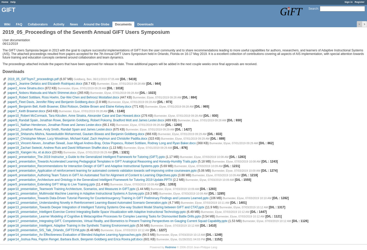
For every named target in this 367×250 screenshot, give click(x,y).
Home (5, 2)
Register (359, 2)
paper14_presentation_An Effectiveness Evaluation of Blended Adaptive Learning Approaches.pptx (74, 235)
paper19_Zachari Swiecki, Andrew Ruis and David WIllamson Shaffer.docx (58, 148)
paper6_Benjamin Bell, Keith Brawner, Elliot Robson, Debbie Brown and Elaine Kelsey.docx (69, 106)
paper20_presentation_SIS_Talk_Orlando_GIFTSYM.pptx (47, 230)
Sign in (349, 2)
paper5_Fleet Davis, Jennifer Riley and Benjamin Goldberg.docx (51, 102)
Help (13, 2)
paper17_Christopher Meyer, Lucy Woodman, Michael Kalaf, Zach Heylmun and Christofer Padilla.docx (77, 138)
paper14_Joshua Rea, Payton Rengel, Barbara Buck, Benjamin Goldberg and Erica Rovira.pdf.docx (75, 239)
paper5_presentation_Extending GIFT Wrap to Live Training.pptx (51, 184)
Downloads (145, 24)
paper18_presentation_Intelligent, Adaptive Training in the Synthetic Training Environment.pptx (72, 225)
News (74, 24)
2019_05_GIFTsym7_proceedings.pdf (33, 79)
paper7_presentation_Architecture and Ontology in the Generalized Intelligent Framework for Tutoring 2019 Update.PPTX (90, 180)
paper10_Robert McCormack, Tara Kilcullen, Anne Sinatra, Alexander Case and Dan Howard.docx (74, 115)
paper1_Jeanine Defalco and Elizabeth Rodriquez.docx (45, 83)
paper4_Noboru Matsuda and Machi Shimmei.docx (42, 93)
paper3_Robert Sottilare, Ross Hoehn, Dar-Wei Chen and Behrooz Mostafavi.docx (63, 97)
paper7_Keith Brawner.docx (26, 111)
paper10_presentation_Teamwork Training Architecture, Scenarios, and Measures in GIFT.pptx (72, 189)
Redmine (170, 247)
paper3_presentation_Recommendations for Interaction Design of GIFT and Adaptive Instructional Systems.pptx (83, 166)
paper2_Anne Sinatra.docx (26, 88)
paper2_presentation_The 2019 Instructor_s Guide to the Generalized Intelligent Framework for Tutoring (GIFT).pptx (86, 157)
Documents (123, 24)
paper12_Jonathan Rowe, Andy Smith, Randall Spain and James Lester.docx (60, 129)
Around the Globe (96, 24)
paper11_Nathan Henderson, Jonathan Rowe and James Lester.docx (54, 125)
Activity (58, 24)
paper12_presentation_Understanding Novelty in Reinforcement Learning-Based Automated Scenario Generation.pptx (87, 202)
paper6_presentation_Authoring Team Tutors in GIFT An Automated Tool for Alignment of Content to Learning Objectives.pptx (92, 175)
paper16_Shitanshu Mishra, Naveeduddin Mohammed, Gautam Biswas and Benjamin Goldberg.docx (76, 134)
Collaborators (38, 24)
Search (313, 8)
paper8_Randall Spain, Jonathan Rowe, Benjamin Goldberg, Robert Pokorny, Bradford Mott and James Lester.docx (86, 120)
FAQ (19, 24)
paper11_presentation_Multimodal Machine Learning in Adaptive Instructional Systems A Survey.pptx (76, 193)
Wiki (7, 24)
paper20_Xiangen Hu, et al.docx (29, 152)
